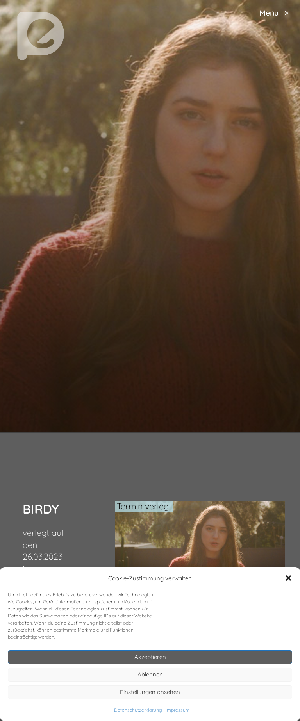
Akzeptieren (150, 656)
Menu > (273, 13)
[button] (288, 578)
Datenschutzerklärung (138, 710)
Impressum (178, 710)
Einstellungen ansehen (150, 692)
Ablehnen (150, 674)
